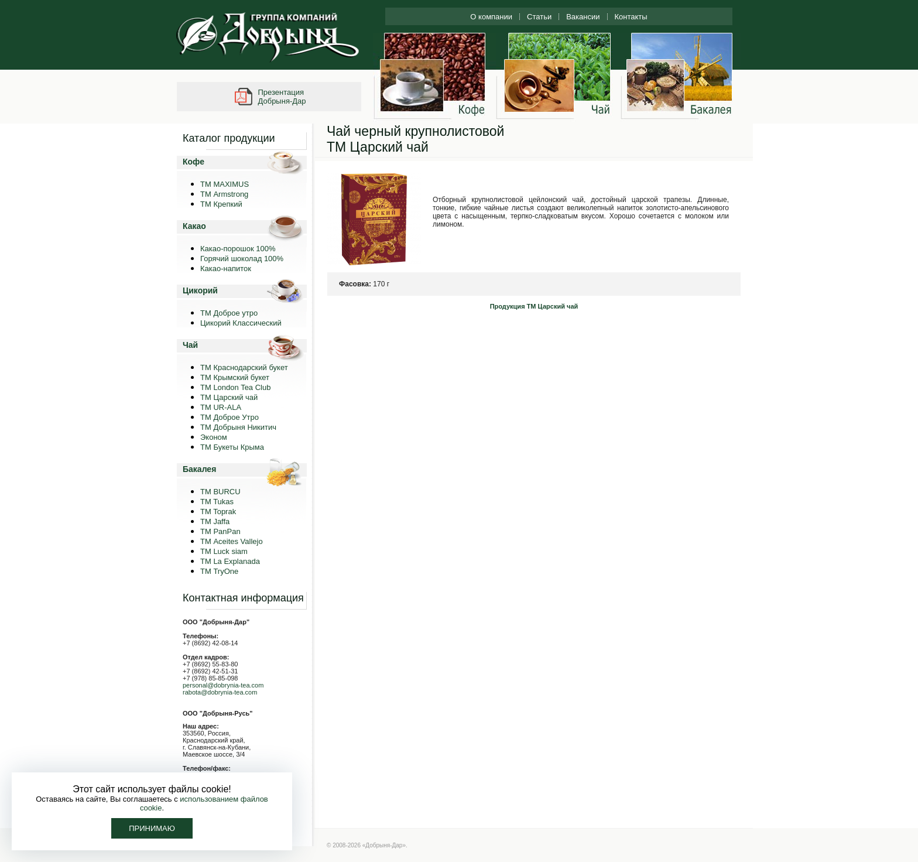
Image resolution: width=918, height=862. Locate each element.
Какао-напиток (225, 268)
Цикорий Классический (241, 323)
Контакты (631, 16)
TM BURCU (220, 491)
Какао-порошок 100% (238, 248)
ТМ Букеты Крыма (232, 447)
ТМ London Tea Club (235, 387)
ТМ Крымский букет (234, 377)
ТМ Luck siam (224, 551)
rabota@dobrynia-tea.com (220, 692)
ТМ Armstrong (224, 194)
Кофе (193, 161)
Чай (190, 345)
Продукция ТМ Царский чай (534, 306)
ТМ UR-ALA (220, 407)
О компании (491, 16)
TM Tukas (217, 501)
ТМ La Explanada (230, 561)
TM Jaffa (215, 521)
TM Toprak (218, 511)
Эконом (213, 437)
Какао (194, 226)
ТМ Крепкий (221, 204)
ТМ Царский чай (229, 397)
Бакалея (199, 469)
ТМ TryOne (219, 571)
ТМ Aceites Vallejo (231, 541)
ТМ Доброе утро (229, 313)
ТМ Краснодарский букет (244, 367)
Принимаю (152, 828)
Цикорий (200, 290)
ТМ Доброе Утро (229, 417)
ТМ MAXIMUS (224, 184)
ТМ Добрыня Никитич (238, 427)
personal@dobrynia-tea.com (223, 685)
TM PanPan (220, 531)
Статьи (539, 16)
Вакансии (583, 16)
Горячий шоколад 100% (241, 258)
